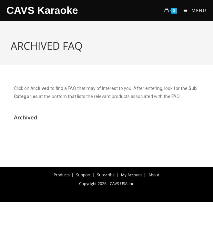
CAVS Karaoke (42, 10)
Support (83, 175)
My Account (131, 175)
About (153, 175)
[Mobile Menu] (193, 10)
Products (62, 175)
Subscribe (106, 175)
